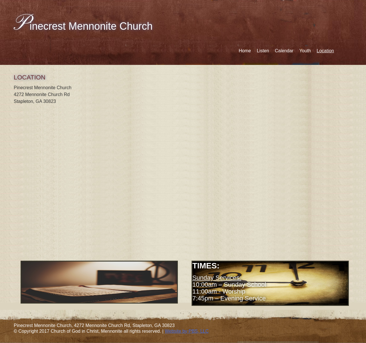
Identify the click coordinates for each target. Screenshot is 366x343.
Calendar (284, 50)
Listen (263, 50)
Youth (305, 50)
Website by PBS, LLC (187, 331)
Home (245, 50)
